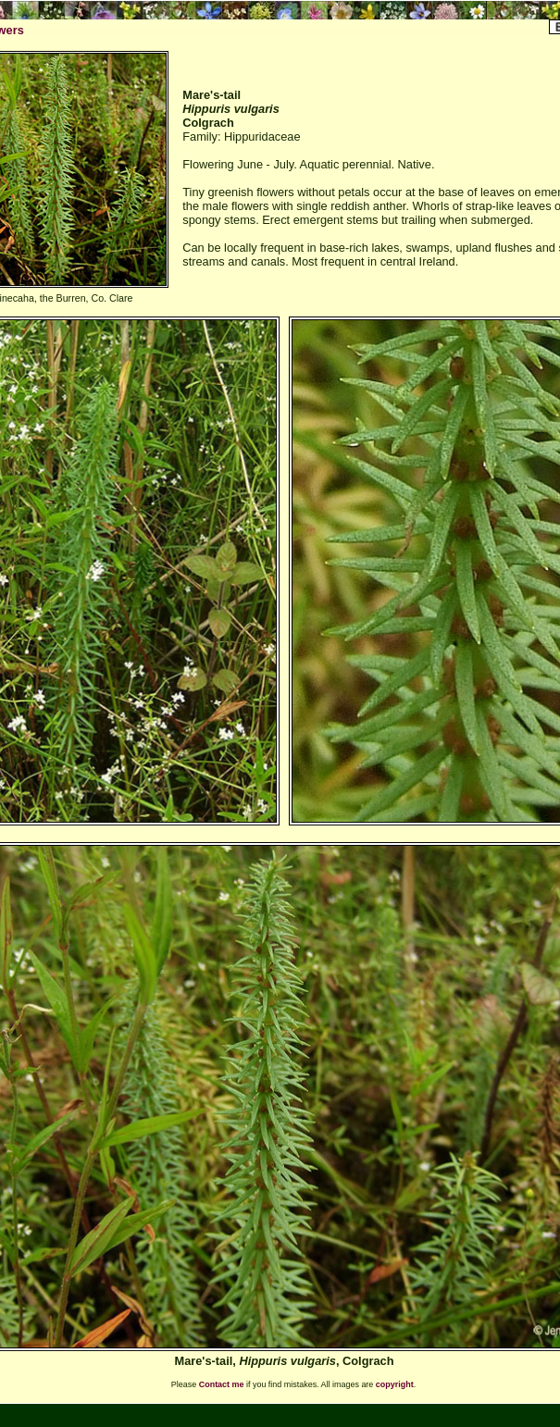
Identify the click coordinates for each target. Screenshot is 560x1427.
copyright (395, 1384)
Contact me (221, 1384)
